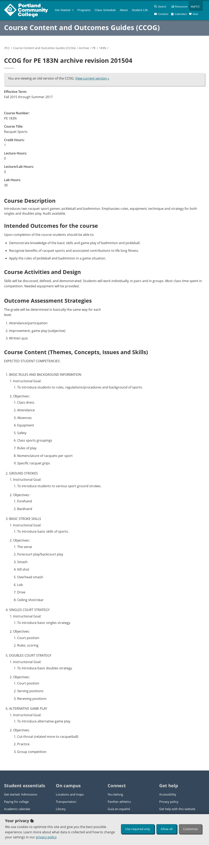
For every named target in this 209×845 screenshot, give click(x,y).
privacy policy (46, 837)
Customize (190, 829)
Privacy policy (168, 802)
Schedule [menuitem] (105, 10)
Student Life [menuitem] (140, 10)
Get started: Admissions (20, 794)
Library (61, 809)
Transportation (66, 802)
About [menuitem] (124, 10)
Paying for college (16, 802)
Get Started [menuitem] (62, 10)
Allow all (167, 829)
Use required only (137, 829)
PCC (7, 48)
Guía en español (119, 809)
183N (102, 48)
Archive (84, 48)
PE (94, 48)
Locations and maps (70, 794)
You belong (115, 794)
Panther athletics (119, 802)
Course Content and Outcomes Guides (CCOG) (82, 27)
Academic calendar (17, 809)
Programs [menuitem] (83, 10)
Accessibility (167, 794)
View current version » (92, 78)
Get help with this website (177, 809)
